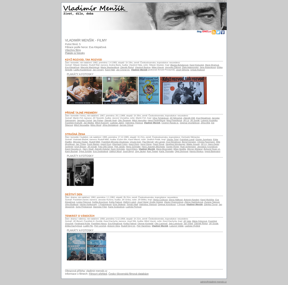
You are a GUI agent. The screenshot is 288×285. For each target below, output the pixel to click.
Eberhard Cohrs (119, 144)
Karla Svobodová (116, 207)
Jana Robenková (208, 67)
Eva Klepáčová (72, 67)
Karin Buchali (71, 151)
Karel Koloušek (197, 65)
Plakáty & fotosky (75, 53)
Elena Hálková (176, 199)
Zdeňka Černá (210, 204)
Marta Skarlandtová (109, 67)
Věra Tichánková (160, 118)
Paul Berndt (148, 142)
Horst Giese (146, 144)
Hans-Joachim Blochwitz (153, 146)
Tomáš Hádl (132, 204)
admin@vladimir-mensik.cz (213, 282)
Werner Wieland (194, 149)
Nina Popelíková (174, 120)
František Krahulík (73, 122)
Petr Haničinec (144, 226)
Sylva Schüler (85, 151)
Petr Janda (119, 146)
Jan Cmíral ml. (123, 69)
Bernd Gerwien (189, 142)
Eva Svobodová (100, 151)
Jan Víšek (188, 223)
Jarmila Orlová (126, 125)
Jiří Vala (187, 221)
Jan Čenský (98, 69)
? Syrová (181, 204)
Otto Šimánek (124, 120)
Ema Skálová (119, 204)
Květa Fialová (115, 202)
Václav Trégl (173, 139)
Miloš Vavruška (139, 120)
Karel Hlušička (207, 199)
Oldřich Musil (115, 151)
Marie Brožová (212, 65)
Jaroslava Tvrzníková (207, 146)
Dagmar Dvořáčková (189, 122)
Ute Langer (160, 142)
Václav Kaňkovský (88, 204)
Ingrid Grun (105, 144)
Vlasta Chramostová (173, 202)
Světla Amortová (100, 202)
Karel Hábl (110, 69)
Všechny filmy (73, 50)
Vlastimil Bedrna (142, 67)
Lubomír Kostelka (209, 120)
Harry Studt (88, 149)
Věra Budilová (71, 204)
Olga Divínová (181, 151)
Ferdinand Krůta (82, 223)
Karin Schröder (118, 149)
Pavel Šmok (158, 144)
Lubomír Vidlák (176, 226)
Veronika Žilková (173, 67)
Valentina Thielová (134, 122)
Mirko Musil (95, 125)
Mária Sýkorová (199, 221)
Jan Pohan (98, 120)
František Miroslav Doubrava (115, 142)
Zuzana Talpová (211, 202)
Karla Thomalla (166, 151)
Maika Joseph (193, 144)
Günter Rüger (172, 146)
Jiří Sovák (194, 120)
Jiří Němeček (176, 118)
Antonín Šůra (113, 226)
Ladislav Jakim (117, 122)
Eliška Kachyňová (73, 226)
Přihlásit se (221, 1)
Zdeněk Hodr (110, 120)
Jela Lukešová (175, 223)
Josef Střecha (182, 69)
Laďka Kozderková (82, 69)
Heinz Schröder (133, 146)
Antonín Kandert (191, 199)
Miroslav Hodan (80, 142)
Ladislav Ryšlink (192, 226)
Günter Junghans (203, 139)
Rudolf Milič (94, 142)
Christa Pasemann (206, 142)
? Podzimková (104, 204)
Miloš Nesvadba (81, 125)
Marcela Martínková (89, 67)
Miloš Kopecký (102, 122)
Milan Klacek (158, 67)
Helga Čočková (160, 199)
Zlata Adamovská (190, 67)
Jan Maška (88, 122)
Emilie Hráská (156, 202)
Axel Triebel (152, 151)
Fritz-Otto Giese (105, 146)
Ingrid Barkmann (212, 151)
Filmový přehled (98, 273)
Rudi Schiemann (188, 146)
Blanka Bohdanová (179, 65)
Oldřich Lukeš (129, 202)
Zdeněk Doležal (102, 149)
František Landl (187, 139)
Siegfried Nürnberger (175, 144)
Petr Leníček (100, 226)
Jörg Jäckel (140, 151)
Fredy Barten (93, 144)
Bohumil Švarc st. (212, 149)
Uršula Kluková (197, 69)
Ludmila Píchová (133, 207)
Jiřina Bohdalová (110, 125)
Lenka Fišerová (83, 202)
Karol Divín (134, 144)
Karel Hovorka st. (73, 149)
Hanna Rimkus (196, 151)
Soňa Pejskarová (84, 207)
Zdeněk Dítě (189, 118)
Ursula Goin (135, 142)
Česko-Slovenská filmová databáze (129, 273)
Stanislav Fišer (100, 207)
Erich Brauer (80, 146)
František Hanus (99, 223)
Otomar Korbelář (145, 223)
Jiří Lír (186, 120)
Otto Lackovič (161, 223)
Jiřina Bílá (205, 122)
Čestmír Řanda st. (170, 122)
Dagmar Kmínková (167, 204)
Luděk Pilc (88, 226)
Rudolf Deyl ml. (128, 226)
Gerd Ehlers (131, 149)
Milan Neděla (179, 149)
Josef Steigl (142, 202)
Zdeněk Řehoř (127, 67)
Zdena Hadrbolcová (193, 202)
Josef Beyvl (128, 151)
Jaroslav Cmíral (84, 120)
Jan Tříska (81, 144)
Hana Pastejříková (156, 120)
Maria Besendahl (164, 149)
